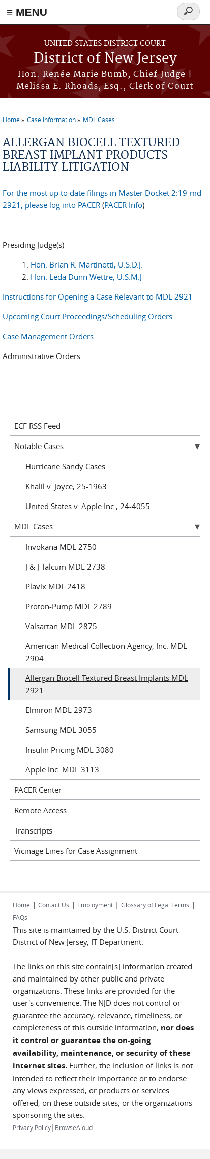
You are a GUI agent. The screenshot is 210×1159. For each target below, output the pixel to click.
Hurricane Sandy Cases (65, 466)
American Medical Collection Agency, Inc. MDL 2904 (106, 652)
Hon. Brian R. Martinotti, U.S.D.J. (87, 264)
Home (11, 119)
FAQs (20, 917)
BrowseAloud (74, 1127)
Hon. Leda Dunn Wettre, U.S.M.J (86, 277)
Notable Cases (39, 446)
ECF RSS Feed (37, 426)
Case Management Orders (48, 336)
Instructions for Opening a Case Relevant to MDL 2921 (98, 296)
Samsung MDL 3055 (61, 730)
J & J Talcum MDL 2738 (65, 566)
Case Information (51, 119)
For (8, 193)
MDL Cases (99, 119)
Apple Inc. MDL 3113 (62, 769)
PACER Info (123, 205)
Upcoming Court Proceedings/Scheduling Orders (87, 316)
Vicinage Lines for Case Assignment (75, 851)
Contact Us (53, 905)
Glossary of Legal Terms (155, 905)
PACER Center (38, 790)
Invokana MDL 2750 (61, 547)
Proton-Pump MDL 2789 (68, 606)
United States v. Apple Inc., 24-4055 (87, 506)
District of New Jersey (105, 58)
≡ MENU (27, 12)
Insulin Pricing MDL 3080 (69, 750)
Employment (95, 905)
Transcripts (33, 830)
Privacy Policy (32, 1127)
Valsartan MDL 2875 (61, 626)
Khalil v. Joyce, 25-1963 (66, 486)
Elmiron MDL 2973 (58, 710)
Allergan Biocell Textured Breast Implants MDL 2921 (106, 684)
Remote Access (40, 810)
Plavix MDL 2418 (55, 586)
